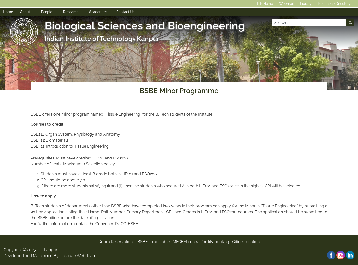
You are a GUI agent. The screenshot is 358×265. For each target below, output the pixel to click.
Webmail (286, 4)
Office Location (246, 241)
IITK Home (264, 4)
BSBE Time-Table (153, 241)
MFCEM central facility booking (201, 241)
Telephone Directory (334, 4)
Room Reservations (116, 241)
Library (306, 4)
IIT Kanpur (48, 249)
